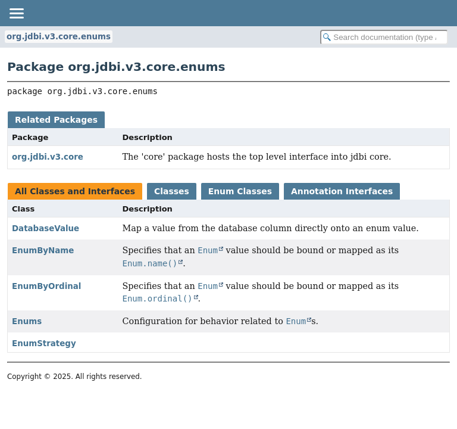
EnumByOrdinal (46, 286)
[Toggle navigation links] (16, 13)
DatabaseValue (45, 228)
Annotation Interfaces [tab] (342, 191)
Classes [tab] (171, 191)
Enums (27, 321)
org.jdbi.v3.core (47, 157)
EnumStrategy (44, 343)
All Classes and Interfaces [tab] (75, 191)
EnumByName (43, 250)
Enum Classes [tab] (240, 191)
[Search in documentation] (384, 37)
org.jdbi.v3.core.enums (59, 36)
